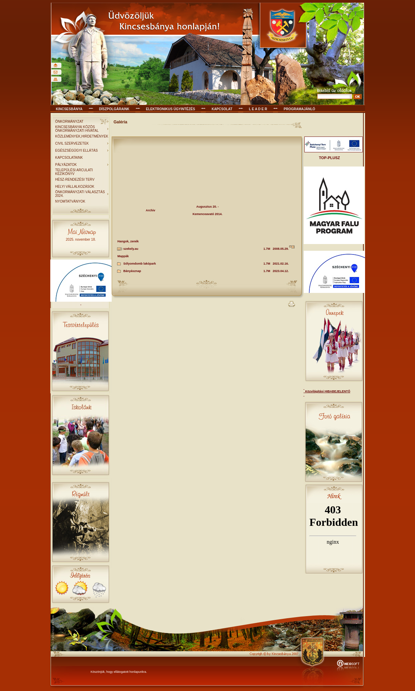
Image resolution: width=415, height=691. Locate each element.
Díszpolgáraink (114, 109)
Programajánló (299, 109)
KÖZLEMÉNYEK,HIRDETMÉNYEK (81, 136)
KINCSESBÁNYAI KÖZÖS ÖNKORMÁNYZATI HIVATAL (77, 128)
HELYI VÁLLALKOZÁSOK (74, 186)
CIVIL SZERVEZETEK (72, 143)
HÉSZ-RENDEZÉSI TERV (74, 179)
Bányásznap (132, 271)
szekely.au (130, 248)
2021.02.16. (281, 263)
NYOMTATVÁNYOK (70, 201)
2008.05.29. (281, 248)
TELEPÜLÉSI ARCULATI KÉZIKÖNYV (74, 172)
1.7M (267, 248)
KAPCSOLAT (222, 109)
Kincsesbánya (69, 109)
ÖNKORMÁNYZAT (69, 121)
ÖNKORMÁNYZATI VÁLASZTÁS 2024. (80, 194)
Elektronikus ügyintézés (170, 109)
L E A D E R (258, 109)
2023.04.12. (281, 271)
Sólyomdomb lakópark (139, 263)
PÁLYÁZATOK (66, 165)
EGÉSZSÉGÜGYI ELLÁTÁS (76, 150)
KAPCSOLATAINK (69, 157)
